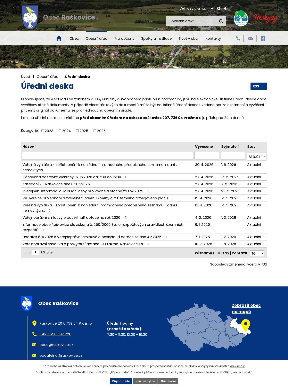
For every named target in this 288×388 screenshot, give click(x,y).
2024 (66, 130)
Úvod (58, 38)
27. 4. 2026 (205, 175)
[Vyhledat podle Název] (108, 155)
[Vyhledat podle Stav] (256, 155)
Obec (74, 38)
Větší (225, 8)
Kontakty (213, 38)
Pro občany (124, 38)
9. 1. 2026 (203, 223)
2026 (101, 130)
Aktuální (254, 163)
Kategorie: (30, 130)
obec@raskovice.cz (56, 342)
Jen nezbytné (145, 381)
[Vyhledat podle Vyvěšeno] (207, 155)
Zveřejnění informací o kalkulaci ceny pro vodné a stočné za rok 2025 (86, 189)
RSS (258, 86)
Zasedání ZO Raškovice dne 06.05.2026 (59, 182)
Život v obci (189, 38)
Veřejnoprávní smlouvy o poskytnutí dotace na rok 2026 (75, 216)
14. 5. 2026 (230, 196)
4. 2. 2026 (204, 216)
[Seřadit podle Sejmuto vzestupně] (239, 145)
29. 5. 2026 (231, 189)
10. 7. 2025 (204, 242)
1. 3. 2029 (229, 216)
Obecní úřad (96, 38)
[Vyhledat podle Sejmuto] (233, 155)
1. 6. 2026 (229, 163)
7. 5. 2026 (230, 182)
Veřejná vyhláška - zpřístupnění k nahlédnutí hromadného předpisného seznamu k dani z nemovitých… (99, 166)
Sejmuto (229, 146)
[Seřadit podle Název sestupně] (36, 147)
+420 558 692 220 (55, 331)
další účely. (237, 366)
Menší (212, 8)
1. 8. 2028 (229, 242)
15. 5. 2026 (230, 175)
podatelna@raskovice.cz (60, 353)
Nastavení (170, 381)
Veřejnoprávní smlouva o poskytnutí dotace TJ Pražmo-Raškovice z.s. (86, 242)
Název (28, 146)
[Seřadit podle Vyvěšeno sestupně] (216, 147)
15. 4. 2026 (204, 196)
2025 (83, 130)
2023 (49, 130)
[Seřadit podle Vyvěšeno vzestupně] (216, 145)
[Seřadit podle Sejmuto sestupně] (239, 147)
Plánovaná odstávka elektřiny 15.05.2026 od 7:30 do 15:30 (75, 175)
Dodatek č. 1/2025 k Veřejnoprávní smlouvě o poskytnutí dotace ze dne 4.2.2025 (95, 235)
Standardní (218, 8)
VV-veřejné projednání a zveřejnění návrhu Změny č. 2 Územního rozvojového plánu (98, 196)
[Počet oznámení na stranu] (257, 251)
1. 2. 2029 (229, 235)
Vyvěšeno (205, 146)
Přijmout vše (120, 381)
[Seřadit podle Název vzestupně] (36, 145)
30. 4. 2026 (205, 163)
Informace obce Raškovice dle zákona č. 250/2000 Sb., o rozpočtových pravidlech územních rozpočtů (102, 226)
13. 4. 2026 (204, 204)
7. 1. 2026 (203, 235)
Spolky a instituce (156, 38)
